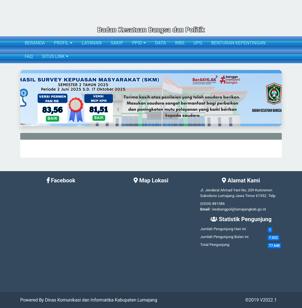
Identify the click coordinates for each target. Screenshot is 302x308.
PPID (139, 43)
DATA (160, 43)
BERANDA (35, 43)
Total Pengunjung (214, 245)
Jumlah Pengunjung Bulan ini (224, 237)
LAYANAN (92, 43)
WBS (179, 43)
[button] (24, 98)
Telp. (272, 196)
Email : (205, 209)
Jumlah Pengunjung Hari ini (223, 229)
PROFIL (63, 43)
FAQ (29, 56)
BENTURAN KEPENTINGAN (238, 43)
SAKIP (117, 43)
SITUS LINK (55, 56)
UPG (197, 43)
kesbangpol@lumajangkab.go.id (239, 209)
